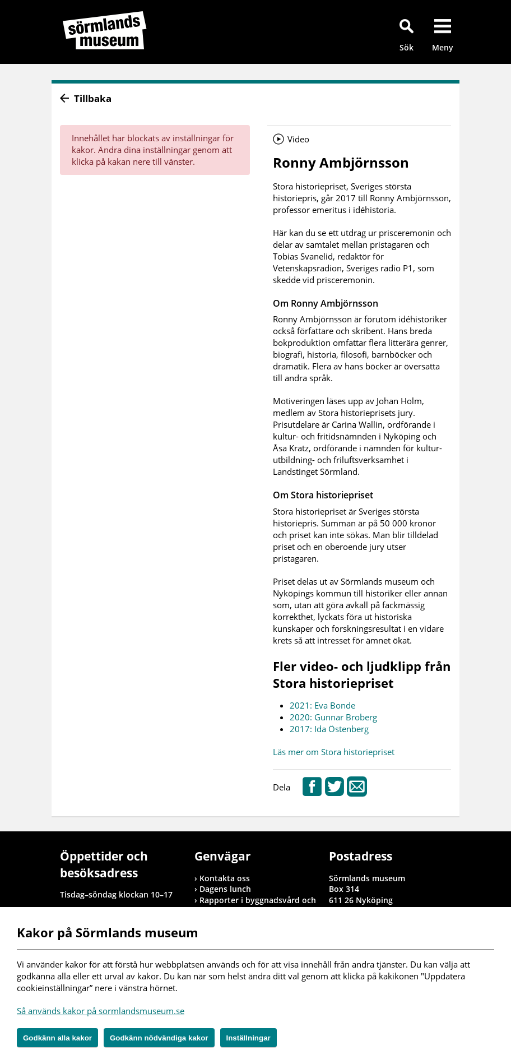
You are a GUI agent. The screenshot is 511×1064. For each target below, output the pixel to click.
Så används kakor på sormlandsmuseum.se (100, 1010)
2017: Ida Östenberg (329, 728)
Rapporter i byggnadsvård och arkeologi (257, 906)
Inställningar (248, 1038)
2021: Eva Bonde (322, 705)
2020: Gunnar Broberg (333, 717)
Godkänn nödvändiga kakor (159, 1038)
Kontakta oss (224, 878)
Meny (442, 47)
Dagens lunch (225, 888)
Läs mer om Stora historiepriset (333, 751)
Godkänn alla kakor (57, 1038)
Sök (406, 47)
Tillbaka (93, 98)
